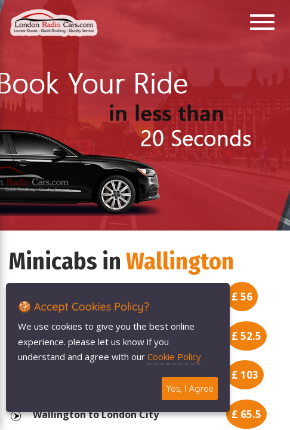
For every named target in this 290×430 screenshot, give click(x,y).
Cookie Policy (174, 357)
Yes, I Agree (190, 388)
